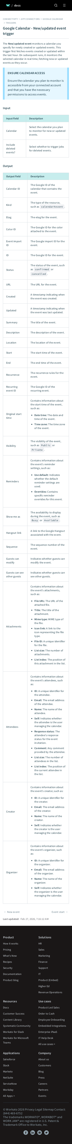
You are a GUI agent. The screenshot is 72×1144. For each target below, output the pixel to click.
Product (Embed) (48, 980)
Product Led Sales (49, 1007)
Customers (44, 1065)
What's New (10, 955)
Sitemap (48, 1109)
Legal (38, 1109)
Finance (42, 961)
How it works (10, 943)
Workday (8, 1089)
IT (39, 974)
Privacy (29, 1109)
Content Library (12, 1019)
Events (42, 1096)
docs (17, 5)
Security (8, 968)
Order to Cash (46, 1013)
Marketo (8, 1071)
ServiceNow (10, 1083)
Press (41, 1077)
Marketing (44, 955)
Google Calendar (53, 19)
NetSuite (8, 1077)
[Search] (55, 5)
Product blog (10, 980)
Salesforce (9, 1059)
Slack (6, 1065)
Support (43, 968)
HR (40, 943)
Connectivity (10, 19)
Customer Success (13, 1013)
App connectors (30, 19)
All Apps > (9, 1096)
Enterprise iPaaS (47, 1032)
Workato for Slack (13, 1032)
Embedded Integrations (52, 1025)
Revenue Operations (50, 992)
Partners (43, 1089)
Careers (42, 1083)
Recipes (7, 961)
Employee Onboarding (51, 1019)
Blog (41, 1071)
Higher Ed (44, 986)
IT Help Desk (45, 1038)
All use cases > (46, 1044)
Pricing (7, 949)
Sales (41, 949)
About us (43, 1059)
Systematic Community (17, 1025)
